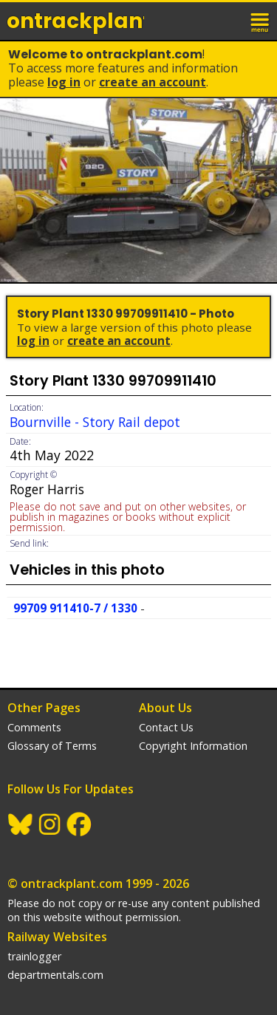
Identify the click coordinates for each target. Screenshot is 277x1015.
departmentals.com (55, 975)
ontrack (75, 21)
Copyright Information (193, 746)
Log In (64, 82)
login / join (228, 20)
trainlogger (34, 956)
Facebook (79, 824)
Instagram (50, 824)
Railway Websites (57, 937)
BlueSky (20, 824)
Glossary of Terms (52, 746)
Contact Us (166, 727)
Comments (34, 727)
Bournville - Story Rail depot (95, 422)
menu (260, 20)
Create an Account (152, 82)
